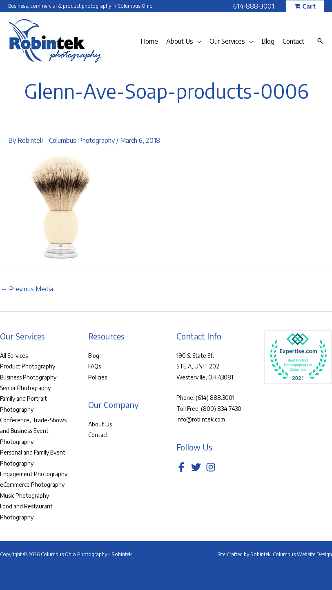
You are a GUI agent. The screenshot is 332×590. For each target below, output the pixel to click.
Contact (98, 434)
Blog (93, 355)
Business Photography (28, 377)
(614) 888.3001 (215, 397)
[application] (197, 41)
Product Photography (27, 366)
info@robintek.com (200, 419)
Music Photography (24, 495)
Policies (97, 377)
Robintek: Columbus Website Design (291, 554)
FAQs (94, 366)
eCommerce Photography (32, 484)
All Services (14, 355)
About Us (100, 424)
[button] (305, 6)
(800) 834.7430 (221, 408)
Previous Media (27, 289)
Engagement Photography (33, 473)
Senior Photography (25, 387)
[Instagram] (211, 467)
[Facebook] (181, 467)
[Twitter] (196, 467)
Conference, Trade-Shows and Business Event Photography (33, 431)
